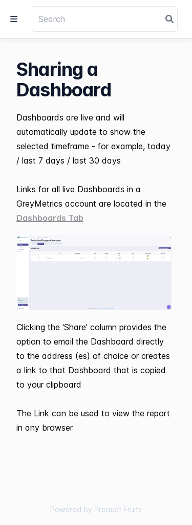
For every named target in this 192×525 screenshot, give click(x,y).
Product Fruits (118, 509)
